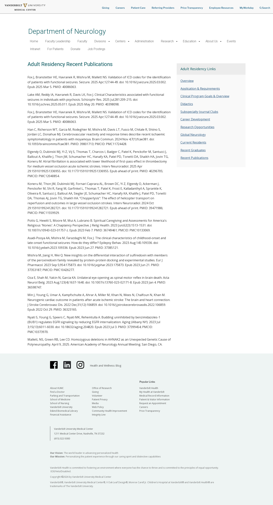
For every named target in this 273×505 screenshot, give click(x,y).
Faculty (82, 41)
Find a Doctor (57, 391)
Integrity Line (99, 414)
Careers (120, 7)
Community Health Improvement (109, 410)
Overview (187, 81)
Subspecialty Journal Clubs (199, 112)
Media (95, 403)
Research (167, 41)
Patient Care (138, 7)
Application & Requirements (200, 88)
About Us (212, 41)
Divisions (100, 41)
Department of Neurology (67, 31)
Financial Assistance (60, 414)
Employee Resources (221, 7)
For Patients (55, 49)
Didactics (186, 104)
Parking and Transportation (65, 395)
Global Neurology (193, 135)
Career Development (195, 119)
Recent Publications (194, 158)
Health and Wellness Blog (105, 365)
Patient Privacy (99, 399)
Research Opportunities (197, 127)
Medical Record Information (154, 395)
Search (265, 6)
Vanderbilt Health (148, 388)
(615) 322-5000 (62, 438)
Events (231, 41)
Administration (144, 41)
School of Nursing (59, 403)
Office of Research (102, 388)
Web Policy (98, 407)
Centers (120, 41)
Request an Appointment (152, 403)
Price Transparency (192, 7)
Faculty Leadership (57, 41)
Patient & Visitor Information (154, 399)
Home (34, 41)
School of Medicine (60, 399)
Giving (105, 7)
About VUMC (57, 388)
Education (189, 41)
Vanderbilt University (61, 407)
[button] (109, 41)
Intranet (35, 49)
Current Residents (193, 142)
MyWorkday (247, 7)
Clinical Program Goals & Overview (204, 96)
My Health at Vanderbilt (151, 391)
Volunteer (97, 395)
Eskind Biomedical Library (64, 410)
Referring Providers (163, 7)
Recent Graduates (193, 150)
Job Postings (96, 49)
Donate (75, 49)
